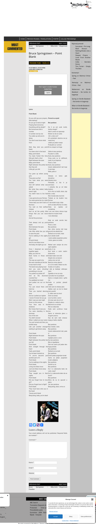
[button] (92, 499)
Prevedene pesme (35, 63)
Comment (32, 440)
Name (31, 462)
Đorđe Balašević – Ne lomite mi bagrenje (81, 92)
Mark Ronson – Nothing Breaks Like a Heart (82, 51)
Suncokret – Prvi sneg (82, 46)
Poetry (56, 39)
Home (23, 39)
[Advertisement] (48, 23)
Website (31, 473)
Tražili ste (46, 63)
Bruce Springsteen (37, 69)
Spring (43, 68)
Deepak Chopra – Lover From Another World (82, 57)
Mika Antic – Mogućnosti (59, 46)
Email (31, 468)
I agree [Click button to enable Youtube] (48, 92)
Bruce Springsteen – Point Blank (45, 54)
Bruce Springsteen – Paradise (21, 497)
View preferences (86, 516)
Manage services (53, 511)
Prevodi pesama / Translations (39, 39)
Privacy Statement (74, 520)
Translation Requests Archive (40, 505)
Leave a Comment (33, 71)
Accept (55, 516)
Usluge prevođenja (68, 39)
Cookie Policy (65, 520)
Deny (70, 516)
